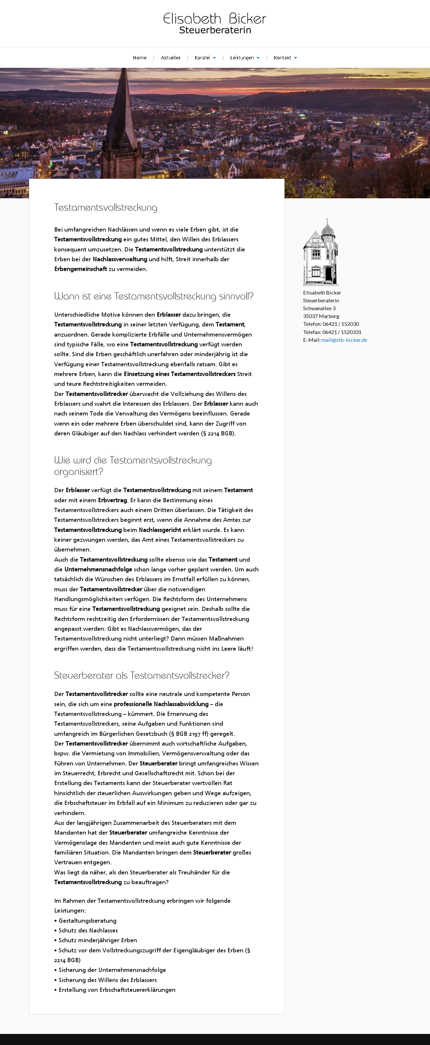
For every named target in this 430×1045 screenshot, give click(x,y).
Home (139, 57)
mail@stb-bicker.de (344, 340)
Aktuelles (170, 57)
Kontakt (282, 57)
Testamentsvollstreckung (115, 206)
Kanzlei (202, 57)
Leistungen (242, 57)
